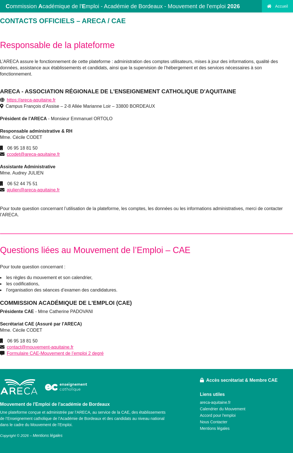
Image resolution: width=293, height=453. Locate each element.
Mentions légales (215, 428)
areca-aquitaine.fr (215, 402)
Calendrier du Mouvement (222, 409)
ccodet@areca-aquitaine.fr (33, 154)
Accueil (277, 6)
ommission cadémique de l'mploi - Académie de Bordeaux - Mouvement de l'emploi (123, 6)
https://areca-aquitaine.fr (31, 100)
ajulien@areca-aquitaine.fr (33, 189)
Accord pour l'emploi (218, 415)
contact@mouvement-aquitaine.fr (40, 347)
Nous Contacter (213, 422)
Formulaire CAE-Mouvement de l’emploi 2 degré (55, 353)
